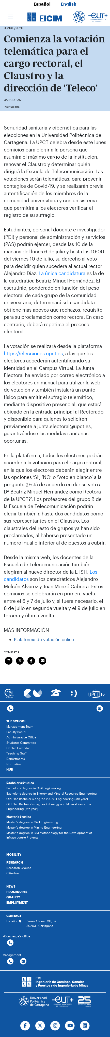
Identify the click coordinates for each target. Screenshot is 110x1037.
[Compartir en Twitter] (20, 660)
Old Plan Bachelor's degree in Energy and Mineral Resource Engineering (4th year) (48, 806)
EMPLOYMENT (17, 902)
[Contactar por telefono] (10, 708)
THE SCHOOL (16, 721)
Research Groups (18, 867)
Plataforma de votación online (44, 639)
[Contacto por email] (99, 708)
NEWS (10, 886)
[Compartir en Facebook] (31, 660)
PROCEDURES (16, 891)
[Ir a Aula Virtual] (56, 695)
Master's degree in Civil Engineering (32, 822)
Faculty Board (16, 732)
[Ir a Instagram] (55, 1026)
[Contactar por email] (23, 961)
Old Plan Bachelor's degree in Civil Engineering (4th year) (47, 798)
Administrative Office (21, 737)
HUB (9, 769)
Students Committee (21, 742)
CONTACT (13, 915)
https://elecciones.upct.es (33, 353)
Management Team (19, 726)
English (68, 3)
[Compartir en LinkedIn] (8, 660)
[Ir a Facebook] (25, 1026)
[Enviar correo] (43, 660)
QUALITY (13, 897)
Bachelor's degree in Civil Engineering (33, 788)
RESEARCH (14, 862)
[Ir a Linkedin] (85, 1026)
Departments (15, 758)
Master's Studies (18, 816)
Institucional (12, 106)
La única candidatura (62, 273)
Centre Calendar (18, 748)
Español (42, 3)
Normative (13, 764)
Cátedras (12, 873)
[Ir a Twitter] (40, 1026)
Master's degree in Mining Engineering (34, 827)
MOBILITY (13, 854)
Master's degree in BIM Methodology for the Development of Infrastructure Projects (49, 835)
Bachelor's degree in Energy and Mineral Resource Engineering (51, 793)
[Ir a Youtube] (70, 1026)
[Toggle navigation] (10, 17)
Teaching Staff (16, 753)
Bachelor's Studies (20, 782)
